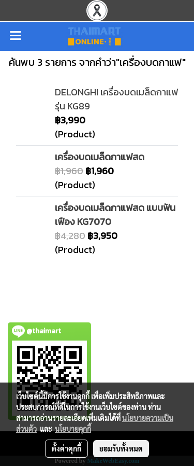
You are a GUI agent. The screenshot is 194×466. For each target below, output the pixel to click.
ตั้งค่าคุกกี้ (66, 448)
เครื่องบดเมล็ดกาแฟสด (99, 157)
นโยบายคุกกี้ (73, 428)
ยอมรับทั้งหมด (121, 448)
